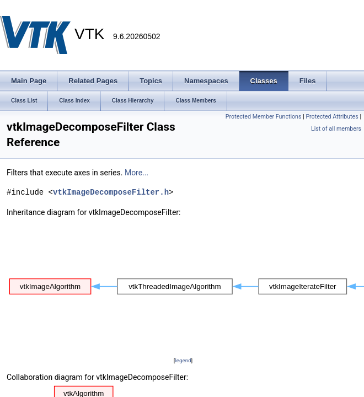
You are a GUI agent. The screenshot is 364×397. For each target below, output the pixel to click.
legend (183, 360)
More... (136, 172)
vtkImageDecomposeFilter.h (111, 192)
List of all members (336, 128)
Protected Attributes (332, 116)
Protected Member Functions (264, 116)
